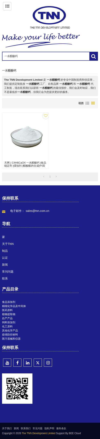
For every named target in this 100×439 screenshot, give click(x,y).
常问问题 (7, 271)
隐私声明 (49, 428)
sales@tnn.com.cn (37, 210)
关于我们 (7, 428)
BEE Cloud (75, 433)
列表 (87, 103)
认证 (5, 257)
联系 (5, 278)
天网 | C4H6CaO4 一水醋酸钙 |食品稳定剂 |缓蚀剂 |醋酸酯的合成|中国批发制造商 (25, 165)
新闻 (5, 264)
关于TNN (8, 243)
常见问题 (37, 428)
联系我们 (26, 428)
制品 (5, 250)
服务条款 (61, 428)
